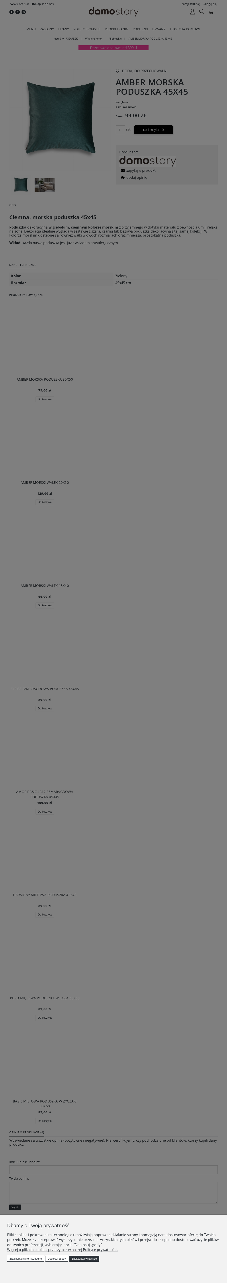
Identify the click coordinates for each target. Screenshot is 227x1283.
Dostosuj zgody (57, 1258)
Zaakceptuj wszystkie (84, 1258)
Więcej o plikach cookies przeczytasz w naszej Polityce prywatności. (62, 1249)
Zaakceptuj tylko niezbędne (26, 1258)
